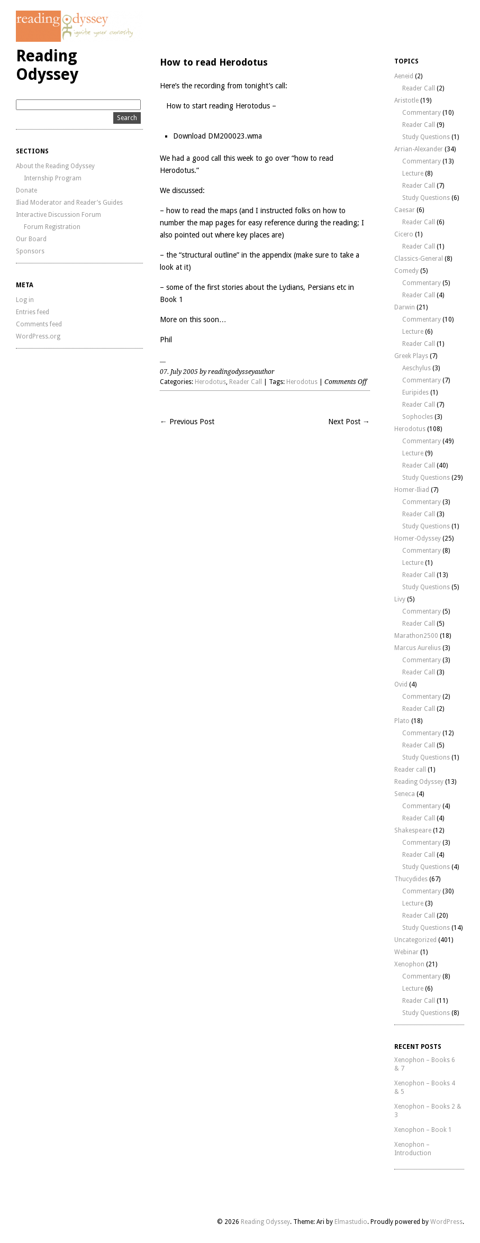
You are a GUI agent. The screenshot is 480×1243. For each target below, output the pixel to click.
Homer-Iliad (411, 489)
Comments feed (39, 324)
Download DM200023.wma (217, 136)
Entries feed (32, 312)
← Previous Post (187, 421)
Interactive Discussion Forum (58, 214)
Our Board (31, 239)
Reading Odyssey (47, 65)
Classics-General (418, 258)
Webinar (406, 952)
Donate (26, 190)
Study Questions (426, 137)
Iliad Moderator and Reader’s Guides (69, 202)
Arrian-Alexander (418, 149)
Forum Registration (52, 227)
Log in (25, 300)
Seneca (404, 794)
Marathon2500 (416, 635)
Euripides (415, 392)
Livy (399, 599)
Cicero (403, 234)
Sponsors (30, 251)
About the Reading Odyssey (55, 166)
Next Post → (349, 421)
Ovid (400, 684)
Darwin (404, 307)
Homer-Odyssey (417, 538)
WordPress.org (38, 336)
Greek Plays (411, 356)
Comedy (406, 271)
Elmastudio (350, 1222)
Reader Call (245, 382)
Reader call (410, 769)
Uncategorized (415, 940)
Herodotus (210, 382)
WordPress (446, 1222)
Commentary (421, 112)
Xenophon (409, 964)
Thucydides (411, 879)
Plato (402, 721)
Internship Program (52, 178)
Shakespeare (412, 830)
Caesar (404, 210)
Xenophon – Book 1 (423, 1130)
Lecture (412, 173)
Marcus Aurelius (417, 648)
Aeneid (403, 76)
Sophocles (417, 417)
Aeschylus (416, 368)
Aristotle (406, 100)
